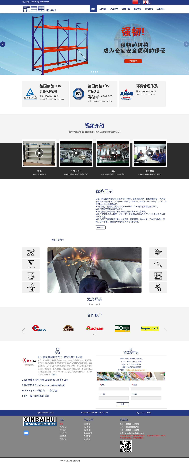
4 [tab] (97, 304)
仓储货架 (87, 436)
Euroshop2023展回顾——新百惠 (39, 390)
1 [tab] (89, 304)
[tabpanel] (94, 44)
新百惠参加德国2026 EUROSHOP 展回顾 (60, 357)
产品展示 (63, 427)
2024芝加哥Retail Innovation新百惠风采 (43, 385)
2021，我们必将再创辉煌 (35, 396)
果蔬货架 (87, 430)
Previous (2, 44)
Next (186, 44)
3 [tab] (94, 304)
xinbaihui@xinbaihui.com (40, 2)
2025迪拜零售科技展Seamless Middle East (45, 379)
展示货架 (87, 427)
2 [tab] (92, 304)
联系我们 (100, 227)
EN (147, 3)
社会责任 (63, 433)
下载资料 (63, 439)
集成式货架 (88, 433)
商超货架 (87, 424)
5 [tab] (99, 304)
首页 (61, 424)
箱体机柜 (87, 439)
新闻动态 (63, 436)
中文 (137, 3)
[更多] (54, 375)
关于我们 (63, 430)
